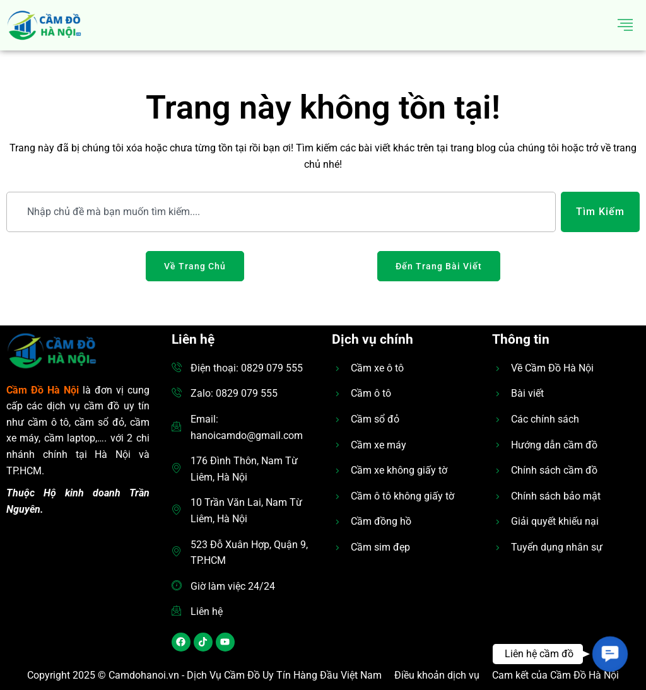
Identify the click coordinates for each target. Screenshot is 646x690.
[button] (609, 653)
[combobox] (281, 212)
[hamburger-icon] (625, 25)
